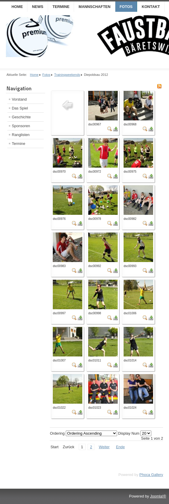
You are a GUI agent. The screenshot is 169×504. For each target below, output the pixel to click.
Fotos (126, 6)
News (37, 6)
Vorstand (19, 99)
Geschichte (21, 117)
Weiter (104, 447)
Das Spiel (20, 108)
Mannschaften (94, 6)
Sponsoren (21, 126)
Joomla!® (158, 496)
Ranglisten (20, 134)
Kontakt (151, 6)
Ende (120, 447)
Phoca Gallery (151, 474)
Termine (61, 6)
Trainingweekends (67, 74)
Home (17, 6)
